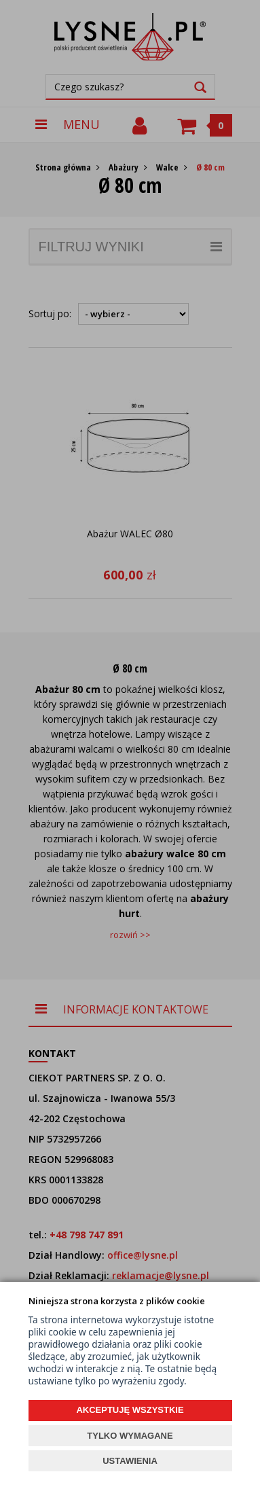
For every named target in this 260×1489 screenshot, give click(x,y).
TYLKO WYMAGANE (129, 1436)
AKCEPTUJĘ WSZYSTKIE (129, 1410)
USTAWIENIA (130, 1461)
